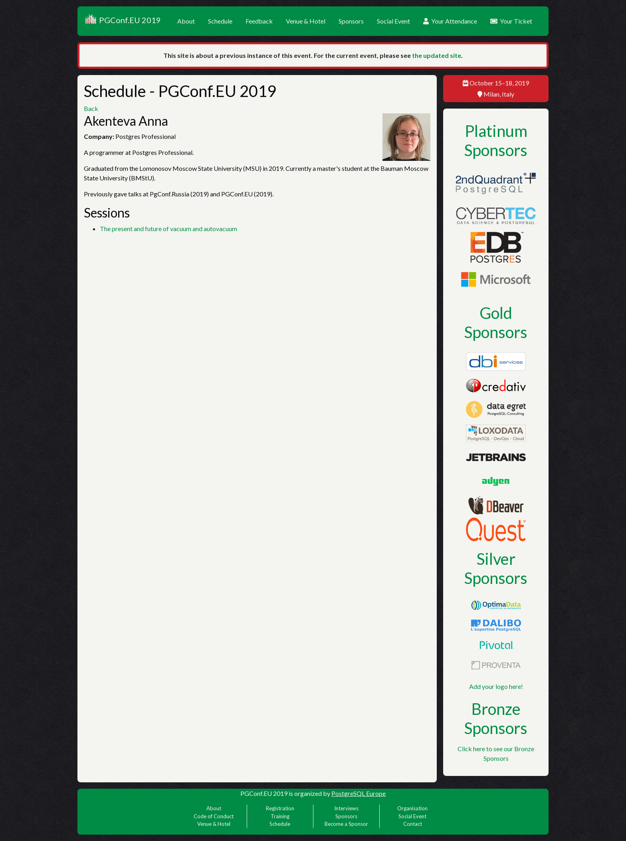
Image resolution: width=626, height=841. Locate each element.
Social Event (393, 21)
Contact (412, 824)
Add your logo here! (496, 686)
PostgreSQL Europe (358, 793)
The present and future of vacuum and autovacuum (168, 228)
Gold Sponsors (495, 322)
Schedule (220, 21)
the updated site (436, 55)
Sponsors (351, 21)
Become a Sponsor (346, 824)
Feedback (259, 21)
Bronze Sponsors (495, 718)
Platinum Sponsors (495, 140)
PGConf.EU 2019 (122, 21)
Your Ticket (511, 21)
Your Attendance (450, 21)
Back (91, 108)
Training (280, 816)
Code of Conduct (214, 816)
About (186, 21)
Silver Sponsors (495, 568)
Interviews (346, 808)
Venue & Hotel (305, 21)
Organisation (412, 808)
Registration (280, 808)
